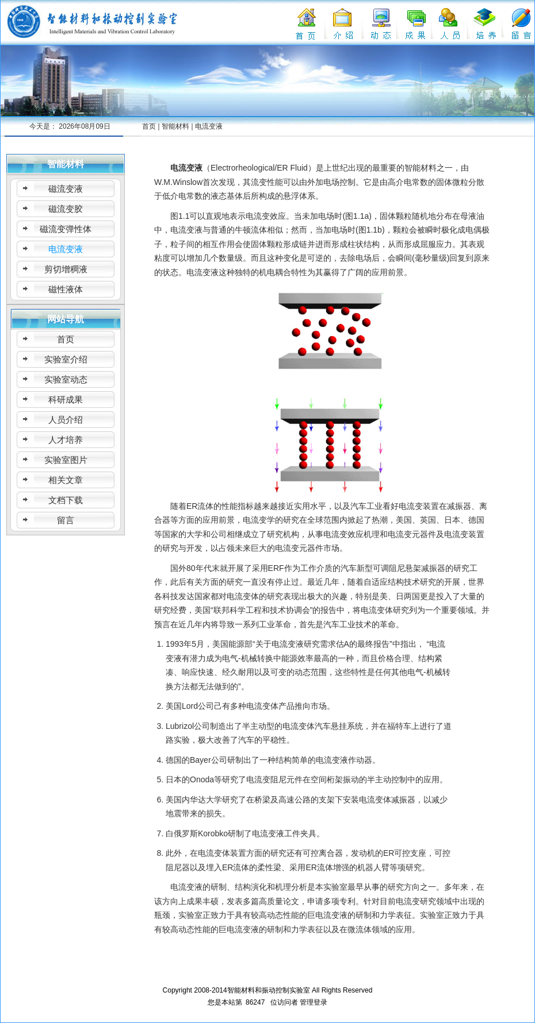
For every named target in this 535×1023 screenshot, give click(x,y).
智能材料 (175, 126)
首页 (149, 126)
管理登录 (313, 1002)
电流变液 (209, 126)
